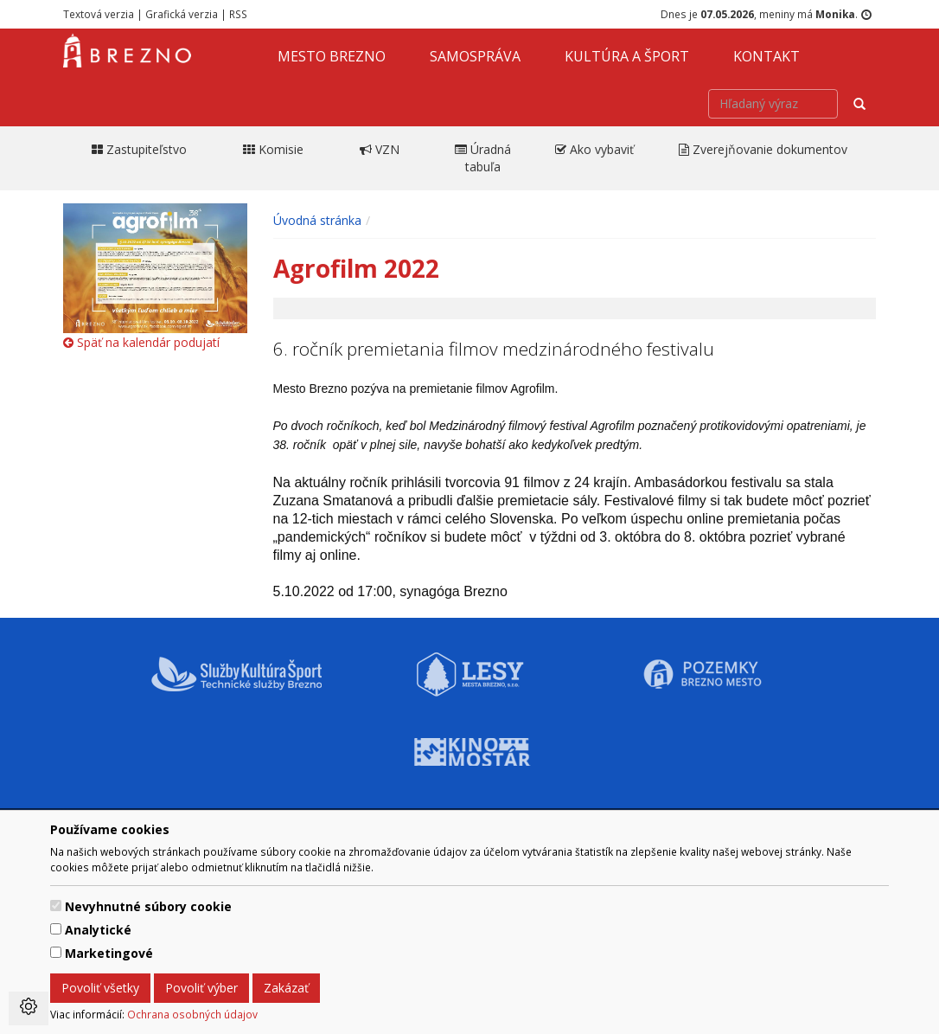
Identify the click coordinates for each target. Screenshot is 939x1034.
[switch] (55, 905)
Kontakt (766, 56)
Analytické (98, 930)
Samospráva (475, 56)
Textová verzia (98, 14)
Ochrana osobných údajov (192, 1014)
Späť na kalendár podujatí (141, 342)
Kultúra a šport (627, 56)
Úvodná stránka (317, 220)
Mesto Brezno (332, 56)
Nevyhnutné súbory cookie (148, 906)
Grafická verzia (181, 14)
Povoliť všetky (100, 987)
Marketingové (109, 953)
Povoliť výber (201, 987)
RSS (238, 14)
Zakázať (286, 987)
